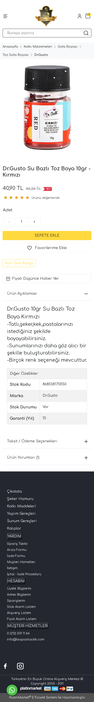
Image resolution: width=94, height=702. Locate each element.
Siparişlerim (16, 600)
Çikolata (14, 491)
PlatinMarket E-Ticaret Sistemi (33, 697)
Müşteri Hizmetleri (21, 562)
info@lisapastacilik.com (25, 639)
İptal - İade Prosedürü (24, 574)
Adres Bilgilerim (19, 594)
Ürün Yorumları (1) (47, 458)
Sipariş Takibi (17, 543)
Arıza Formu (16, 550)
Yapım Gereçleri (21, 514)
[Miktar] (21, 222)
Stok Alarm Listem (21, 606)
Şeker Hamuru (20, 499)
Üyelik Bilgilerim (19, 588)
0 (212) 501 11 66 (18, 633)
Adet (7, 210)
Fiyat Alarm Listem (21, 619)
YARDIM (14, 536)
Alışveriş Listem (19, 613)
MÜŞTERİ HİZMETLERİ (27, 626)
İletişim (12, 568)
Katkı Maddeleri (21, 506)
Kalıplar (14, 528)
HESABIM (16, 581)
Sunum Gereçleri (22, 521)
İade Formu (16, 556)
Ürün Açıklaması (47, 294)
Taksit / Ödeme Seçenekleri (47, 441)
